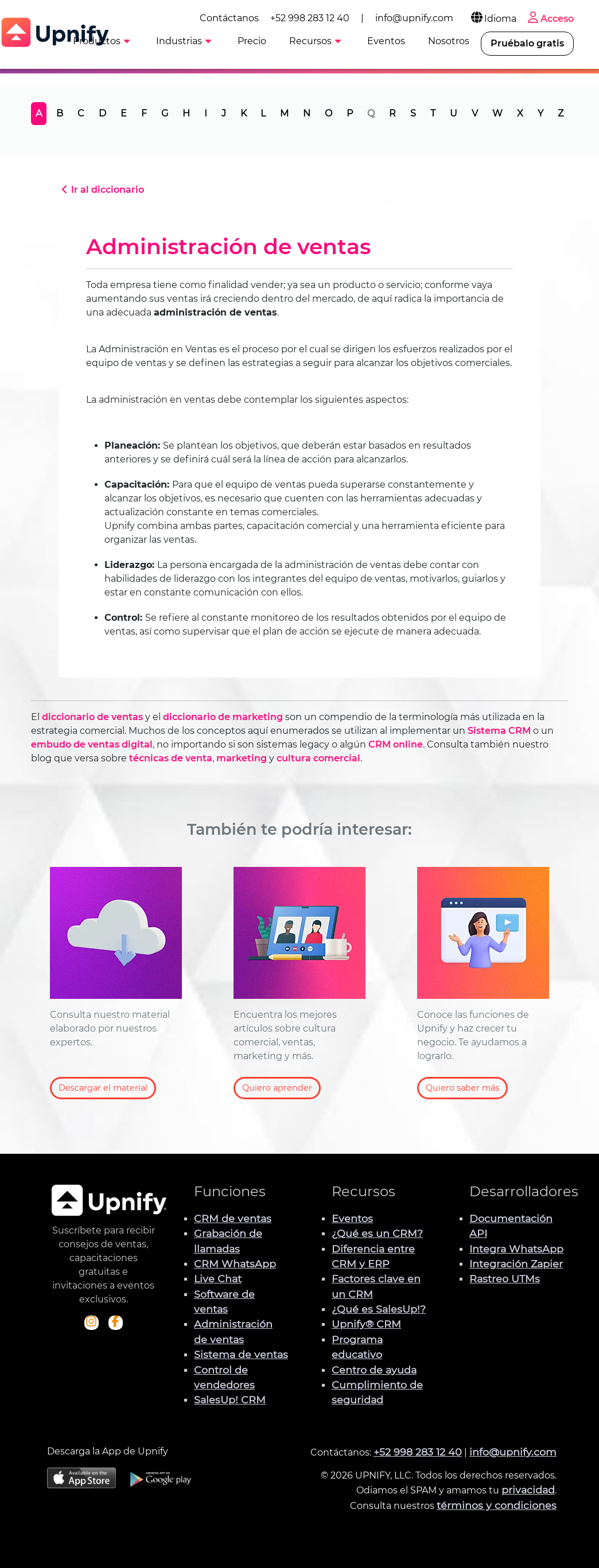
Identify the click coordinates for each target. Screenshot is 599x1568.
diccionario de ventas (92, 716)
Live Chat (218, 1279)
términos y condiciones (497, 1505)
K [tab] (243, 113)
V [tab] (475, 113)
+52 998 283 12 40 (312, 18)
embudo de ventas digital (92, 744)
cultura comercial (318, 758)
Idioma (495, 18)
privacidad (528, 1490)
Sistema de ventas (241, 1354)
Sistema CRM (499, 730)
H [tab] (186, 113)
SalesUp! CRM (230, 1400)
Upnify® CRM (366, 1324)
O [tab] (328, 113)
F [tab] (144, 113)
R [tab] (392, 113)
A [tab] (39, 113)
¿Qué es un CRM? (377, 1233)
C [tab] (80, 113)
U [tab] (453, 113)
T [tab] (432, 113)
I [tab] (205, 113)
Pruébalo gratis (529, 43)
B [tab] (59, 113)
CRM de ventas (232, 1218)
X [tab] (520, 113)
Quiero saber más (462, 1088)
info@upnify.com (417, 18)
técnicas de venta (170, 758)
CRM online (395, 744)
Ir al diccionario (101, 189)
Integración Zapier (516, 1264)
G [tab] (164, 113)
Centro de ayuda (374, 1370)
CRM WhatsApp (235, 1264)
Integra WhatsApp (516, 1249)
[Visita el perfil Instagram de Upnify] (91, 1322)
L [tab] (263, 113)
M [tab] (284, 113)
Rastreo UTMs (504, 1279)
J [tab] (223, 113)
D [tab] (102, 113)
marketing (241, 758)
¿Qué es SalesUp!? (379, 1309)
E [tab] (123, 113)
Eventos (352, 1218)
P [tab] (350, 113)
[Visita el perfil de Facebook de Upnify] (115, 1322)
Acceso (552, 18)
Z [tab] (560, 113)
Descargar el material (103, 1088)
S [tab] (413, 113)
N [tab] (306, 113)
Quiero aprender (277, 1088)
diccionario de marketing (223, 716)
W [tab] (497, 113)
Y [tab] (540, 113)
